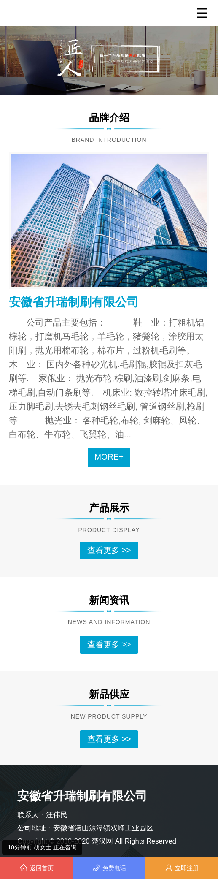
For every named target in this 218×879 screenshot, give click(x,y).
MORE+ (109, 457)
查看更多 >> (109, 550)
